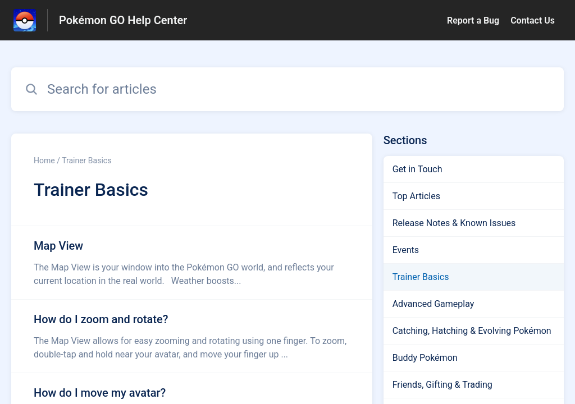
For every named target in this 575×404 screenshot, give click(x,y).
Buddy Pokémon (425, 357)
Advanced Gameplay (433, 304)
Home (44, 160)
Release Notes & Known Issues (454, 223)
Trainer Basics (421, 277)
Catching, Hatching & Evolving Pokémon (472, 330)
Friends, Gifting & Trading (442, 384)
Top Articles (416, 196)
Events (406, 250)
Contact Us (532, 20)
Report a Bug (473, 20)
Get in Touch (417, 169)
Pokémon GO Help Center (123, 20)
